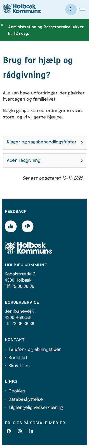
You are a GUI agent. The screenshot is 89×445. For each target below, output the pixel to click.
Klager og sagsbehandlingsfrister (41, 142)
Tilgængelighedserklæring (36, 408)
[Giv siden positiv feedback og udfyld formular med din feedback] (11, 226)
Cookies (17, 391)
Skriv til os (19, 366)
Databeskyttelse (26, 399)
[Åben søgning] (71, 9)
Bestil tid (18, 358)
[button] (84, 9)
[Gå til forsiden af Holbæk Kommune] (20, 9)
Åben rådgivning (23, 160)
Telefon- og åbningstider (35, 349)
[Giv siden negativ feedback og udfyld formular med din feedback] (27, 226)
